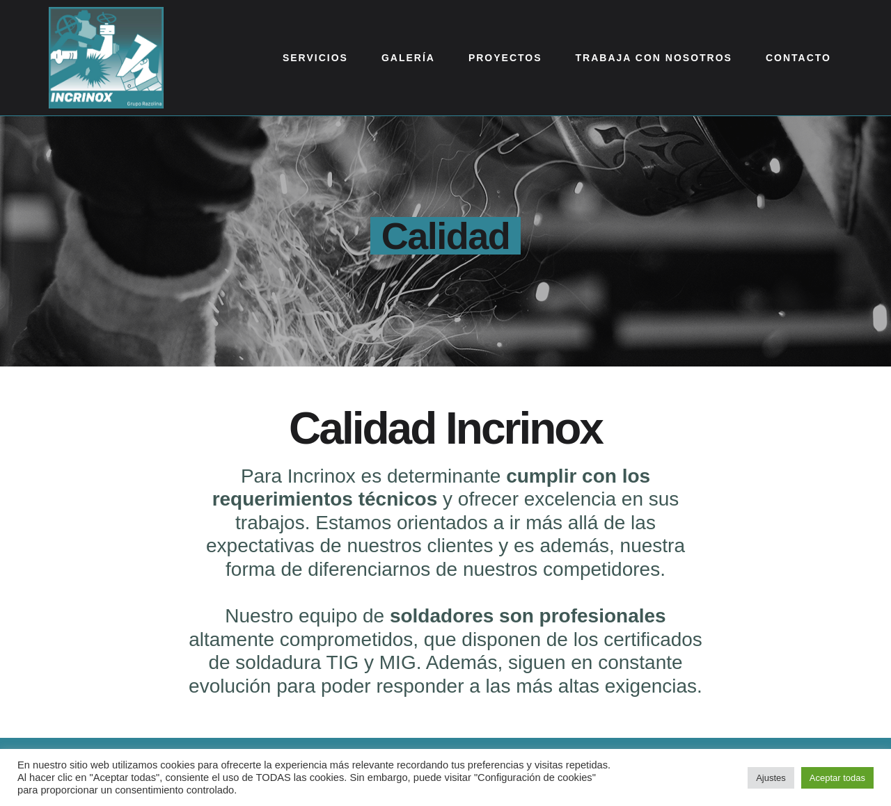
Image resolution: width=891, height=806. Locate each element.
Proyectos (505, 57)
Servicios (315, 57)
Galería (408, 57)
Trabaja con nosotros (654, 57)
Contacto (798, 57)
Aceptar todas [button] (837, 778)
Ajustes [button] (771, 778)
